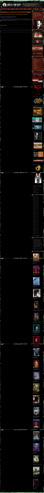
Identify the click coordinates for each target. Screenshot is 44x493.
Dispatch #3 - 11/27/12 (36, 230)
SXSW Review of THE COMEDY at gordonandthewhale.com (22, 30)
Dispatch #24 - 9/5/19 (35, 205)
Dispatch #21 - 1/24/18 (36, 209)
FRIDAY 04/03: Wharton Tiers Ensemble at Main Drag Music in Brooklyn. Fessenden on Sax (37, 240)
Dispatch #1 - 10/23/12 (36, 233)
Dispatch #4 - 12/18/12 (36, 229)
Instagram (39, 9)
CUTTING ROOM (35, 78)
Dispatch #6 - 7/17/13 (35, 226)
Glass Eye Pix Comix (35, 131)
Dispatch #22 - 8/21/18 (36, 208)
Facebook (33, 9)
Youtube (37, 9)
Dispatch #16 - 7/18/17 (36, 213)
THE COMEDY (35, 64)
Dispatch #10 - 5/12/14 (36, 221)
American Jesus (35, 191)
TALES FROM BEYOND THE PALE (37, 96)
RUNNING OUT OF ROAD (36, 158)
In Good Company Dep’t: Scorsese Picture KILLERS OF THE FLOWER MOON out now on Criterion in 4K (37, 244)
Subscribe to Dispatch (36, 235)
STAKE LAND (35, 65)
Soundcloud (41, 9)
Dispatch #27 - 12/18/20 (36, 201)
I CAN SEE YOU (35, 68)
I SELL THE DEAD (35, 69)
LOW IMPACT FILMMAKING (36, 164)
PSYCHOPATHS (35, 59)
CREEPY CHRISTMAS (36, 116)
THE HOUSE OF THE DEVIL (37, 67)
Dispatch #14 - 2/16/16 (36, 216)
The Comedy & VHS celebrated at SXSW (7, 30)
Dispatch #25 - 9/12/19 (36, 204)
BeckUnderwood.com (35, 123)
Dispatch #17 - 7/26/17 (36, 212)
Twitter (35, 9)
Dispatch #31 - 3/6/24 (35, 196)
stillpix (34, 141)
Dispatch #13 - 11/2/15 (36, 217)
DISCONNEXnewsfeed (36, 192)
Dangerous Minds (14, 20)
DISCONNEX (34, 150)
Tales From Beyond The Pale (36, 188)
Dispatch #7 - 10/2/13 (35, 225)
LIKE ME (34, 58)
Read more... (34, 17)
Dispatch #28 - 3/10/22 (36, 200)
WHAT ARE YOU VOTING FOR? (37, 172)
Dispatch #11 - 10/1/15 (36, 220)
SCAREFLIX (34, 83)
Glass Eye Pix (34, 187)
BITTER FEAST (35, 66)
